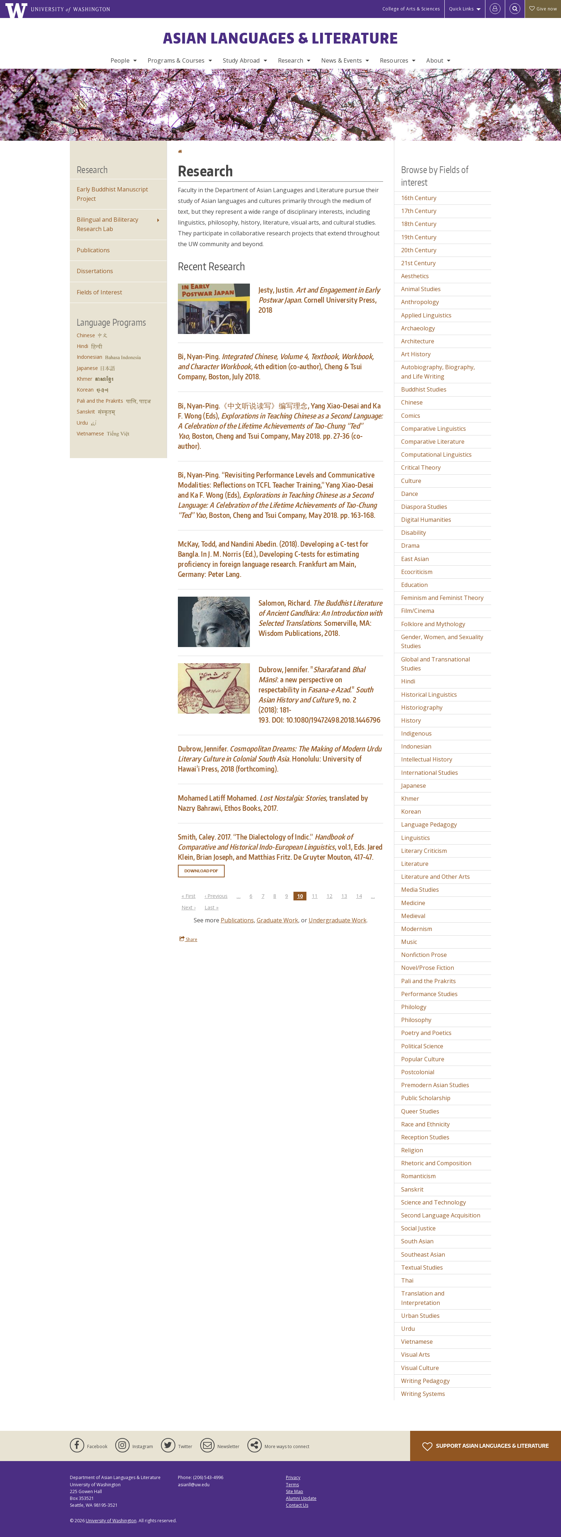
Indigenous (416, 733)
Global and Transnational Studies (435, 664)
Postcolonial (417, 1072)
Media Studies (420, 890)
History (411, 720)
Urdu (82, 422)
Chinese (86, 335)
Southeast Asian (423, 1254)
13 (346, 895)
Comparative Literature (432, 442)
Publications (237, 920)
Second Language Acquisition (440, 1215)
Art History (416, 354)
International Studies (429, 773)
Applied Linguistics (426, 315)
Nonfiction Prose (424, 955)
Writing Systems (423, 1394)
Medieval (413, 916)
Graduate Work (277, 920)
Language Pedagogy (429, 824)
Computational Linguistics (436, 454)
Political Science (422, 1046)
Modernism (416, 929)
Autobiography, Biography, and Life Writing (438, 371)
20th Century (418, 250)
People (120, 60)
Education (414, 585)
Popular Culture (422, 1059)
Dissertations (95, 271)
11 (316, 895)
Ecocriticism (416, 572)
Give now (543, 9)
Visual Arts (415, 1355)
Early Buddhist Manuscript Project (112, 194)
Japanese (87, 368)
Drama (410, 546)
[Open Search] (515, 9)
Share (188, 939)
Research (290, 60)
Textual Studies (422, 1267)
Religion (412, 1150)
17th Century (418, 211)
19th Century (418, 237)
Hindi (82, 346)
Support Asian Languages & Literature (485, 1447)
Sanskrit (86, 411)
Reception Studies (425, 1137)
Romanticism (418, 1176)
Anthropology (420, 302)
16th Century (418, 198)
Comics (410, 416)
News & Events (341, 60)
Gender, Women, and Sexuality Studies (442, 641)
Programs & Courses (176, 60)
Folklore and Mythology (433, 624)
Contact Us (297, 1505)
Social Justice (418, 1228)
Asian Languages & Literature (280, 38)
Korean (85, 389)
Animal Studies (421, 289)
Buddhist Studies (423, 389)
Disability (413, 533)
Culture (411, 481)
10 (301, 896)
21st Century (418, 263)
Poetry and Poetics (426, 1033)
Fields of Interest (99, 292)
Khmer (84, 378)
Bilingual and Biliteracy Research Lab (107, 224)
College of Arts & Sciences (411, 9)
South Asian (417, 1241)
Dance (409, 494)
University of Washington (111, 1521)
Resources (394, 60)
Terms (292, 1485)
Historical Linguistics (429, 695)
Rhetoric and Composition (436, 1163)
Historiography (422, 707)
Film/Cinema (417, 611)
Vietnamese (90, 433)
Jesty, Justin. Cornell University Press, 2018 (319, 300)
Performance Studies (429, 994)
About (434, 60)
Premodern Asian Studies (435, 1085)
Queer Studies (420, 1111)
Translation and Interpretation (422, 1298)
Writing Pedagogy (425, 1381)
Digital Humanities (426, 520)
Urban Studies (420, 1316)
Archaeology (418, 328)
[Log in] (495, 9)
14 (360, 895)
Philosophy (416, 1020)
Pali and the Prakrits (100, 400)
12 (331, 895)
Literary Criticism (424, 851)
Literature (414, 864)
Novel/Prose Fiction (427, 968)
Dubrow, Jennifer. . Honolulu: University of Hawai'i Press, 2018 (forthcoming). (279, 758)
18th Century (418, 224)
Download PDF (201, 870)
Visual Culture (420, 1368)
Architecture (417, 341)
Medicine (413, 903)
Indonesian (89, 356)
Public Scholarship (425, 1098)
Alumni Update (301, 1498)
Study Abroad (241, 60)
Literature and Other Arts (435, 877)
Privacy (293, 1477)
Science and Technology (433, 1202)
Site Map (294, 1491)
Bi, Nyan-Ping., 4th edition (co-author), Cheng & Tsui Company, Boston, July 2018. (276, 366)
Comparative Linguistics (433, 429)
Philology (413, 1007)
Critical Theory (421, 467)
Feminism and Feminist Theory (442, 598)
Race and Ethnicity (425, 1124)
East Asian (415, 559)
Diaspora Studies (424, 507)
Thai (407, 1280)
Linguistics (415, 838)
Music (409, 942)
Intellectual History (426, 759)
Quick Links (461, 9)
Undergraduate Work (338, 920)
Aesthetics (415, 276)
